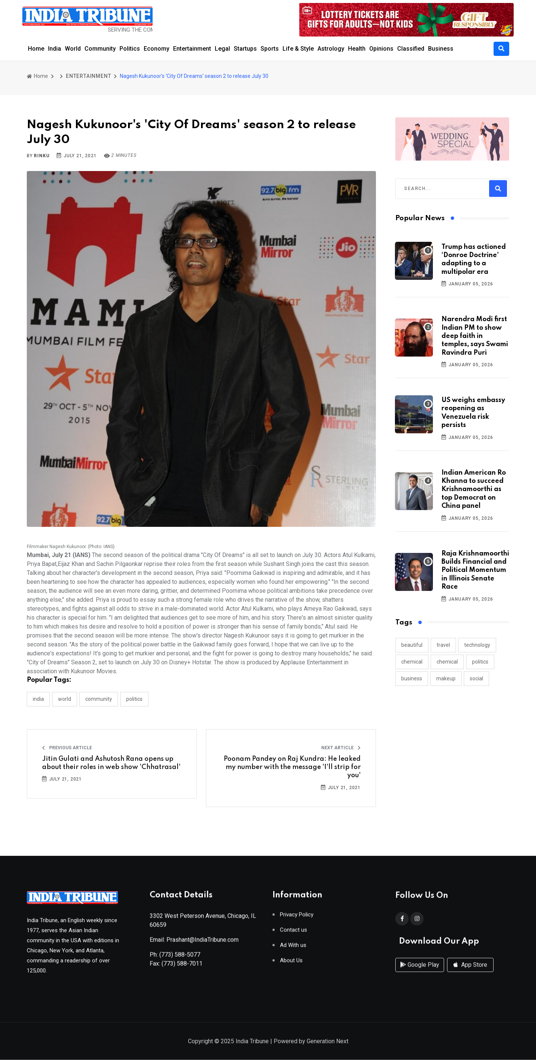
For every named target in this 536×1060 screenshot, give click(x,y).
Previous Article (67, 747)
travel (443, 645)
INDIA (38, 699)
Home (36, 48)
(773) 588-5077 (179, 957)
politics (480, 662)
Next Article (341, 747)
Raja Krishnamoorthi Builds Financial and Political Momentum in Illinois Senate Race (475, 570)
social (476, 678)
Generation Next (327, 1041)
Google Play (419, 971)
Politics (129, 48)
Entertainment (192, 48)
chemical (411, 662)
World (73, 48)
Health (357, 48)
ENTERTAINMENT (88, 76)
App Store (470, 971)
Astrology (331, 48)
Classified (410, 48)
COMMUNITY (98, 699)
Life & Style (298, 48)
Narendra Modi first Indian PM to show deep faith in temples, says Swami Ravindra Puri (474, 336)
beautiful (411, 645)
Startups (245, 48)
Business (440, 48)
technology (477, 645)
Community (100, 48)
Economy (156, 48)
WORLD (64, 699)
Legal (222, 48)
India (54, 48)
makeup (446, 678)
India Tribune (252, 1041)
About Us (291, 963)
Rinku (41, 155)
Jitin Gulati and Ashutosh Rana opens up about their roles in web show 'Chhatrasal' (111, 763)
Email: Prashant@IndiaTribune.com (194, 942)
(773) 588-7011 (182, 965)
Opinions (381, 48)
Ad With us (293, 947)
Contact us (293, 932)
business (411, 678)
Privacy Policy (296, 917)
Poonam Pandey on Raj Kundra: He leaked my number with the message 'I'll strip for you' (292, 767)
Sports (270, 48)
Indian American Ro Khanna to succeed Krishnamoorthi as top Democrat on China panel (473, 489)
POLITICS (134, 699)
